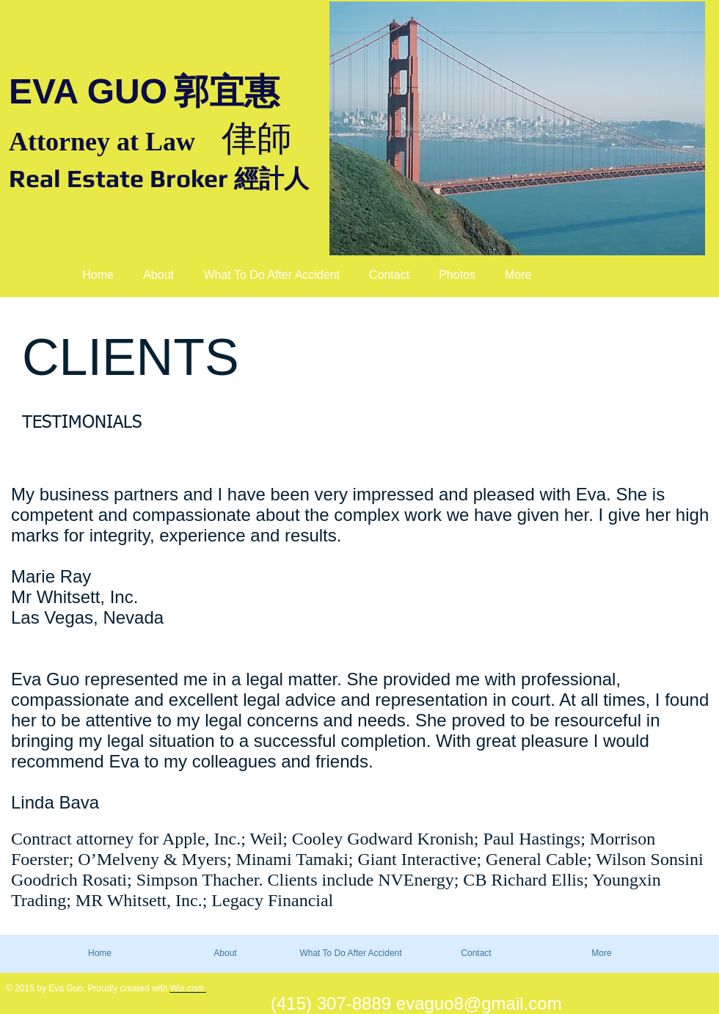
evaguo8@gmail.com (479, 1003)
